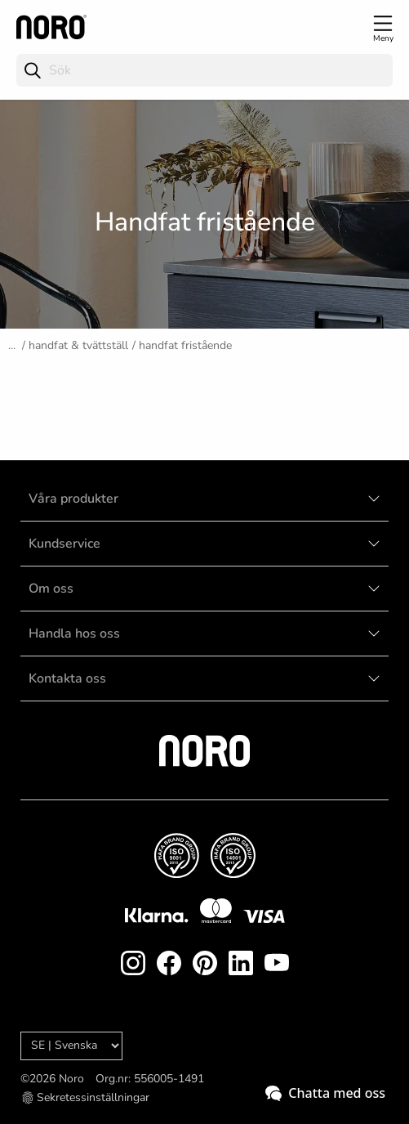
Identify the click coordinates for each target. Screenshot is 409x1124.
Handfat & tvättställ (78, 345)
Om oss (51, 589)
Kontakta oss (67, 678)
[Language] (71, 1046)
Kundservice (64, 544)
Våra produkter (73, 499)
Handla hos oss (74, 634)
